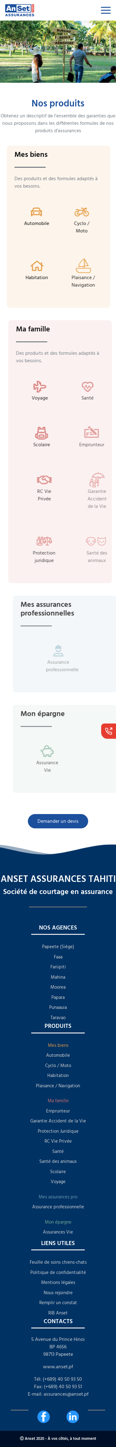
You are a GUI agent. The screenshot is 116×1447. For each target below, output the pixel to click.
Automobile (58, 1055)
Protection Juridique (58, 1131)
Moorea (58, 987)
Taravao (58, 1017)
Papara (58, 997)
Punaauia (58, 1007)
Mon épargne (58, 1222)
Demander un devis (58, 821)
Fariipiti (58, 967)
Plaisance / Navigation (58, 1086)
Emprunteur (58, 1111)
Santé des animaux (58, 1161)
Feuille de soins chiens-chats (58, 1262)
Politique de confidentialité (58, 1272)
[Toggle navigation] (106, 10)
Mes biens (58, 1045)
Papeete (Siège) (58, 947)
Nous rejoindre (58, 1293)
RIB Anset (58, 1313)
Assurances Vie (58, 1232)
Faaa (58, 957)
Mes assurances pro (58, 1197)
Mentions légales (58, 1282)
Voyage (58, 1181)
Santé (58, 1151)
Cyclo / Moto (58, 1065)
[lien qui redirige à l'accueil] (36, 10)
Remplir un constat (58, 1302)
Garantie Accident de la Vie (58, 1121)
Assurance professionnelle (58, 1207)
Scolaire (58, 1171)
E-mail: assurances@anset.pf (58, 1394)
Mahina (58, 977)
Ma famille (58, 1101)
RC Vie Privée (58, 1141)
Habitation (58, 1075)
